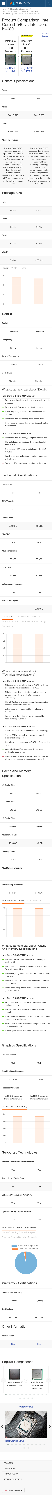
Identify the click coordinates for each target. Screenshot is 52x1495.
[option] (26, 1379)
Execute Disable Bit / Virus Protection (20, 1237)
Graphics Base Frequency (14, 1107)
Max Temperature (10, 622)
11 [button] (46, 1395)
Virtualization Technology (34, 622)
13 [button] (24, 1398)
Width (14, 268)
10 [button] (42, 1395)
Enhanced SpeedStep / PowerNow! (19, 1228)
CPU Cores (7, 617)
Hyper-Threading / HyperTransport (18, 1233)
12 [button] (20, 1398)
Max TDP (36, 617)
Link (13, 1344)
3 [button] (14, 1395)
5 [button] (22, 1395)
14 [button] (28, 1398)
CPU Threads (22, 617)
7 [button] (30, 1395)
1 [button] (6, 1395)
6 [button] (26, 1395)
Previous (3, 1380)
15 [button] (32, 1398)
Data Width (7, 627)
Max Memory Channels (13, 901)
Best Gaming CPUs (14, 1441)
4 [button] (18, 1395)
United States (13, 1490)
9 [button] (38, 1395)
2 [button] (10, 1395)
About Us (8, 1463)
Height (5, 268)
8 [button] (34, 1395)
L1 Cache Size (34, 901)
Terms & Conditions (13, 1479)
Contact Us (9, 1469)
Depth (23, 268)
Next (48, 1380)
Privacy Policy (11, 1474)
